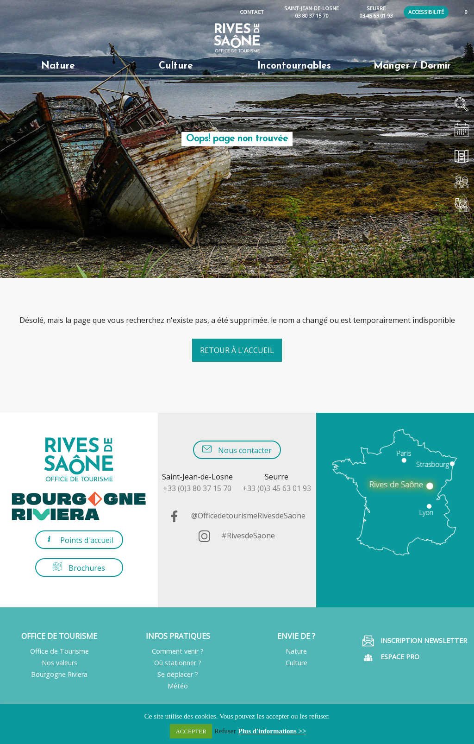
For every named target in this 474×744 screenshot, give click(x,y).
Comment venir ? (178, 651)
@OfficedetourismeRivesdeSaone (237, 516)
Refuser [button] (225, 731)
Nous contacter (237, 449)
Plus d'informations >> (272, 731)
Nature (296, 651)
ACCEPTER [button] (190, 731)
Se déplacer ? (177, 674)
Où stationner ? (177, 662)
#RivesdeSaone (237, 535)
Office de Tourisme (59, 651)
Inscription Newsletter (414, 641)
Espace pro (390, 657)
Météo (178, 685)
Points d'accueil (78, 539)
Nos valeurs (59, 662)
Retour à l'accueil (237, 350)
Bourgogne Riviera (59, 674)
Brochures (79, 567)
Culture (296, 662)
